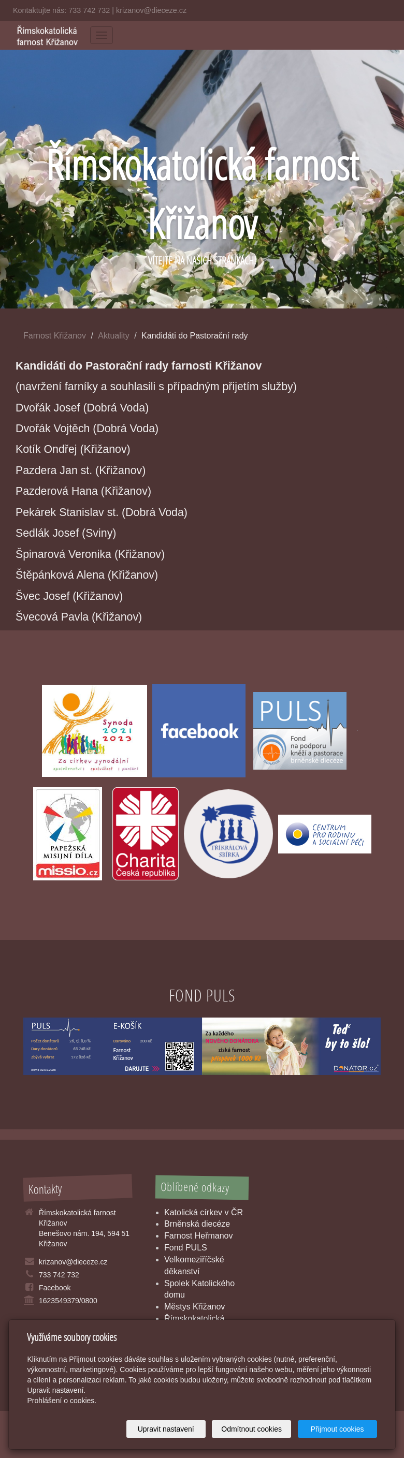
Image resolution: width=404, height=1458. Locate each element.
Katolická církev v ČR (203, 1212)
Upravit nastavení (166, 1429)
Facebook (54, 1288)
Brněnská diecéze (197, 1223)
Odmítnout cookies (251, 1429)
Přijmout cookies (337, 1429)
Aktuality (113, 335)
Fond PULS (185, 1247)
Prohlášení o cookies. (61, 1400)
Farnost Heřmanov (198, 1235)
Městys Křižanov (194, 1306)
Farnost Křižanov (54, 335)
